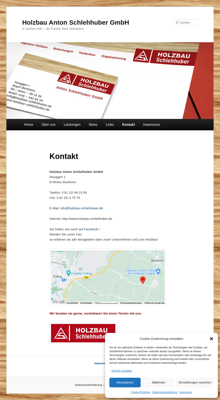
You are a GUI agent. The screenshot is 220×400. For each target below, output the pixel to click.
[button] (211, 339)
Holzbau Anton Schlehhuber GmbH (75, 22)
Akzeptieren (124, 382)
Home (28, 124)
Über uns (49, 124)
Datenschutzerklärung (164, 392)
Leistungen (72, 124)
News (93, 124)
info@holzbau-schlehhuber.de (81, 208)
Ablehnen (158, 382)
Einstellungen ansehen (195, 382)
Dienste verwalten (122, 370)
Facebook (91, 229)
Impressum (185, 392)
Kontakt (128, 124)
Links (110, 124)
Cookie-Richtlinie (140, 392)
